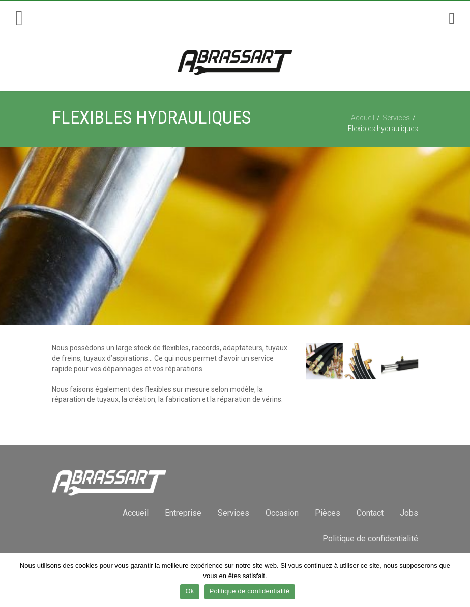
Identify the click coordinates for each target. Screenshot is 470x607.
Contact (370, 513)
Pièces (327, 513)
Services (396, 118)
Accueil (362, 118)
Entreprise (183, 513)
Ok (189, 591)
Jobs (409, 513)
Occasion (282, 513)
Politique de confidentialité (370, 539)
